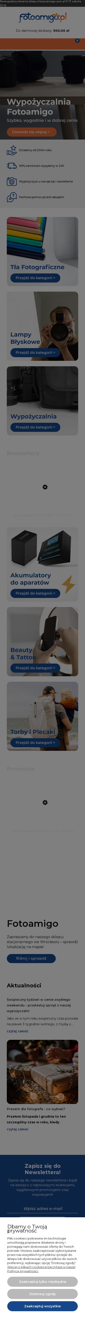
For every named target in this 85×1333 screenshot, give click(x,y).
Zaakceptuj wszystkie (42, 1306)
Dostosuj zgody (42, 1294)
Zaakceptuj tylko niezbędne (42, 1282)
